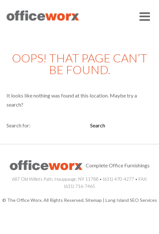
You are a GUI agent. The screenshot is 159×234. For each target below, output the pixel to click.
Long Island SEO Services (131, 200)
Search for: (18, 125)
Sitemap (93, 200)
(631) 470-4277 (118, 179)
